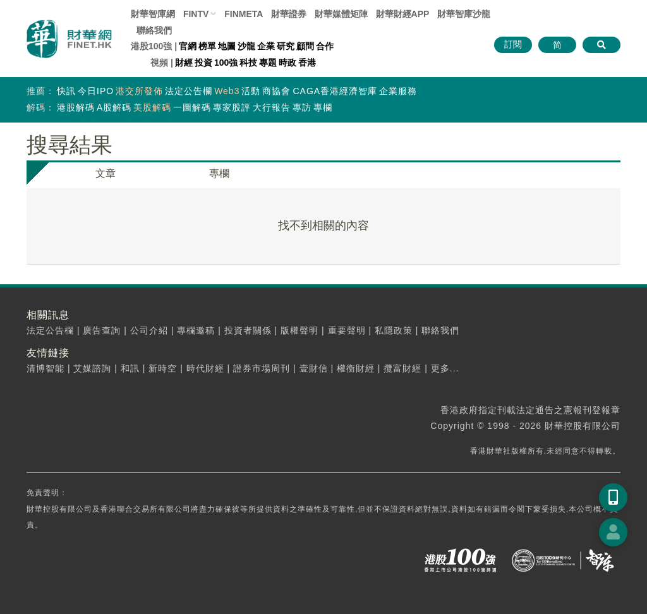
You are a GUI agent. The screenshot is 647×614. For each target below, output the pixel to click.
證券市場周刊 (261, 368)
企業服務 (398, 91)
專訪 (302, 107)
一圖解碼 (192, 107)
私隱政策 (394, 330)
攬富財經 (402, 368)
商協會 (276, 91)
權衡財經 (356, 368)
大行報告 (272, 107)
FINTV (196, 14)
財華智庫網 (153, 14)
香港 (307, 62)
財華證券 (288, 14)
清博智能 (45, 368)
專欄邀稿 (196, 330)
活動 (250, 91)
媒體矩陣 (341, 14)
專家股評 (232, 107)
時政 (287, 62)
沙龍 (246, 46)
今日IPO (96, 91)
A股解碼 (114, 107)
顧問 (305, 46)
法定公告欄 (188, 91)
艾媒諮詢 (92, 368)
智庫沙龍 (463, 14)
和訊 (130, 368)
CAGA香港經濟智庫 (335, 91)
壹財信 (313, 368)
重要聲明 (347, 330)
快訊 (66, 91)
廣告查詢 (102, 330)
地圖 (227, 46)
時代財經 (205, 368)
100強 (226, 62)
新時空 (162, 368)
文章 (105, 173)
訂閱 (513, 44)
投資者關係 (248, 330)
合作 (325, 46)
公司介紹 (149, 330)
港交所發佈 (139, 91)
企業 (266, 46)
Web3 (226, 91)
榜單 (207, 46)
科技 (248, 62)
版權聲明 (299, 330)
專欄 (322, 107)
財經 (184, 62)
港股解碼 (76, 107)
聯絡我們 (154, 30)
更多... (445, 368)
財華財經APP (403, 14)
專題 (268, 62)
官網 (188, 46)
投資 (203, 62)
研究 (285, 46)
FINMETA (243, 14)
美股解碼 (152, 107)
